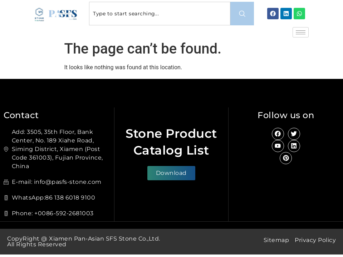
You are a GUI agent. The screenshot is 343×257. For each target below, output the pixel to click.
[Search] (242, 13)
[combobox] (159, 13)
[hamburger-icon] (301, 32)
